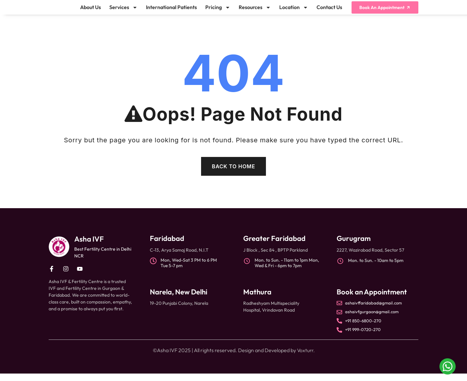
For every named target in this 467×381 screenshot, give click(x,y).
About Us (90, 11)
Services (123, 11)
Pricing (217, 11)
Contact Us (329, 11)
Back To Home (233, 174)
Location (293, 11)
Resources (255, 11)
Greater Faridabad (274, 245)
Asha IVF (90, 246)
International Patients (171, 11)
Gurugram (354, 245)
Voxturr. (305, 357)
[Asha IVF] (59, 254)
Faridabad (167, 245)
